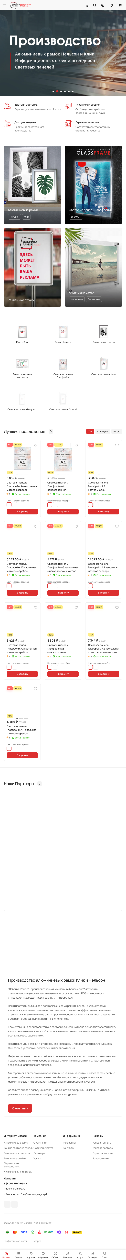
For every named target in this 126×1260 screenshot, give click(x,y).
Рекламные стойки (15, 1158)
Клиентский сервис (87, 104)
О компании (20, 1108)
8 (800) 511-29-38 (14, 1183)
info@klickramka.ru (14, 1188)
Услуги (37, 1158)
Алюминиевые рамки (16, 1142)
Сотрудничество (43, 1148)
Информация (71, 1136)
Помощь (98, 1136)
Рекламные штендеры (17, 1153)
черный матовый (14, 504)
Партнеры (39, 1153)
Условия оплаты (102, 1142)
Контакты (68, 1148)
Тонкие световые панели (18, 1148)
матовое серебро (9, 504)
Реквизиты (69, 1142)
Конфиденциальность (15, 1241)
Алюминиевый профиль (18, 1172)
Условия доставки (103, 1148)
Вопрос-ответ (101, 1158)
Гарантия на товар (103, 1153)
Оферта (37, 1241)
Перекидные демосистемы (12, 1165)
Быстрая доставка (26, 104)
